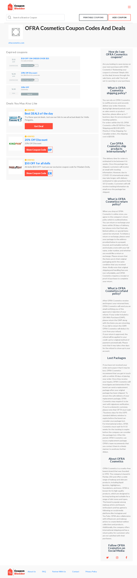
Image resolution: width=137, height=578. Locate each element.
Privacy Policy (91, 572)
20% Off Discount (29, 73)
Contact (75, 572)
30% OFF (25, 87)
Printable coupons (93, 17)
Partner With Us (59, 572)
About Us (32, 572)
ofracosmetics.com (16, 43)
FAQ (44, 572)
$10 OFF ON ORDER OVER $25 (35, 58)
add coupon (119, 17)
